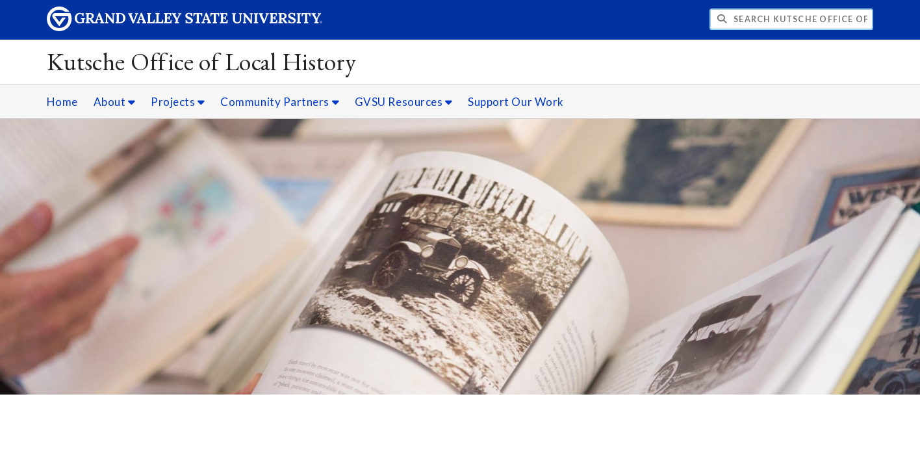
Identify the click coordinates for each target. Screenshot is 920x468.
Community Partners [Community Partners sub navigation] (279, 102)
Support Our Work (516, 102)
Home (62, 102)
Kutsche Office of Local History (202, 61)
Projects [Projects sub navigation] (178, 102)
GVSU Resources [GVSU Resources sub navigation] (404, 102)
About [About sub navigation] (115, 102)
